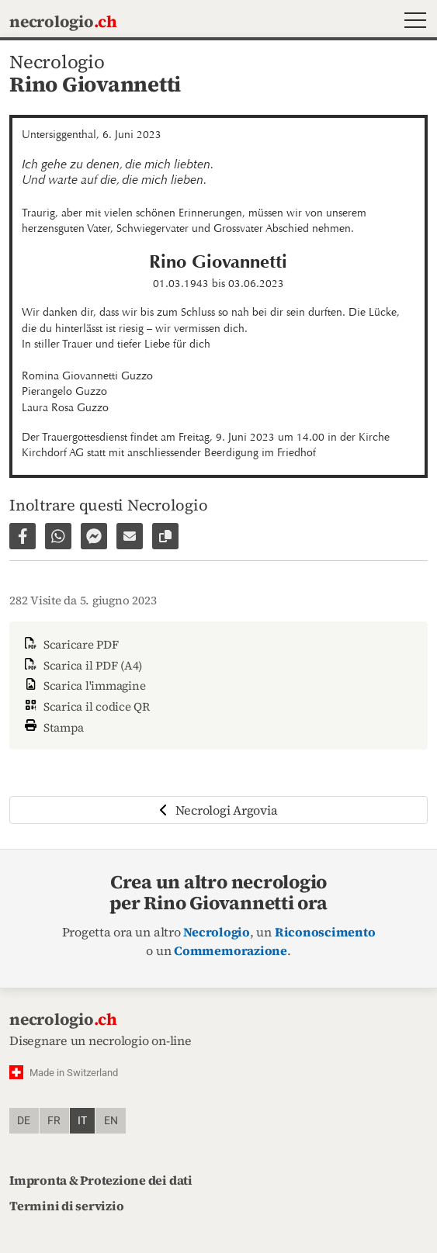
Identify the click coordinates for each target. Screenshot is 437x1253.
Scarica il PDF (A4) (82, 665)
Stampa (53, 726)
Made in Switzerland (73, 1072)
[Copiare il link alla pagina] (165, 536)
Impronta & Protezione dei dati (100, 1180)
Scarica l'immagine (83, 685)
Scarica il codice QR (86, 706)
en (111, 1120)
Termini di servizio (66, 1205)
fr (54, 1120)
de (23, 1120)
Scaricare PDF (70, 644)
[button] (412, 22)
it (82, 1120)
